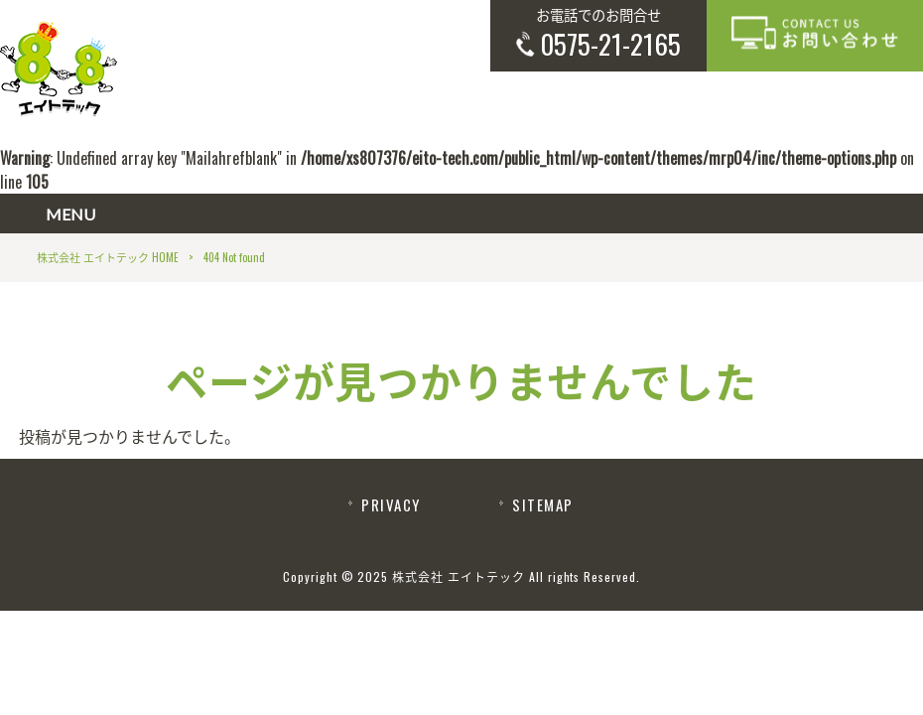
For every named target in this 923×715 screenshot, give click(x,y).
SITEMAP (542, 504)
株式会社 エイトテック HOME (108, 257)
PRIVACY (390, 504)
